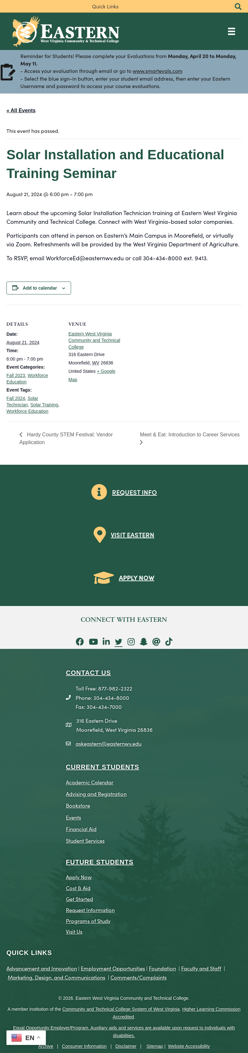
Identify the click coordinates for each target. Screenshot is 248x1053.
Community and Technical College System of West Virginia (121, 1009)
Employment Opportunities (113, 968)
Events (73, 817)
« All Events (21, 110)
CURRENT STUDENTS (102, 766)
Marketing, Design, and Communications (56, 977)
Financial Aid (81, 828)
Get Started (79, 898)
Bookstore (78, 805)
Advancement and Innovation (41, 968)
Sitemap (155, 1046)
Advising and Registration (96, 793)
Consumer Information (84, 1046)
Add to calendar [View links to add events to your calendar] (40, 288)
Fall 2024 (15, 398)
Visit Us (74, 931)
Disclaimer (125, 1046)
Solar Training (44, 404)
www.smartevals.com (157, 71)
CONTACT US (88, 672)
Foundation (162, 968)
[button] (238, 7)
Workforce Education (27, 411)
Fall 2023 (15, 375)
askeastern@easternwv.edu (108, 743)
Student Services (85, 840)
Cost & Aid (78, 887)
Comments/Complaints (138, 977)
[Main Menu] (232, 31)
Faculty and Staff (201, 968)
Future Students (99, 862)
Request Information (90, 909)
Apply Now (79, 876)
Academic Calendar (89, 782)
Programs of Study (88, 920)
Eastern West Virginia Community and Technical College (94, 340)
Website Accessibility (189, 1046)
